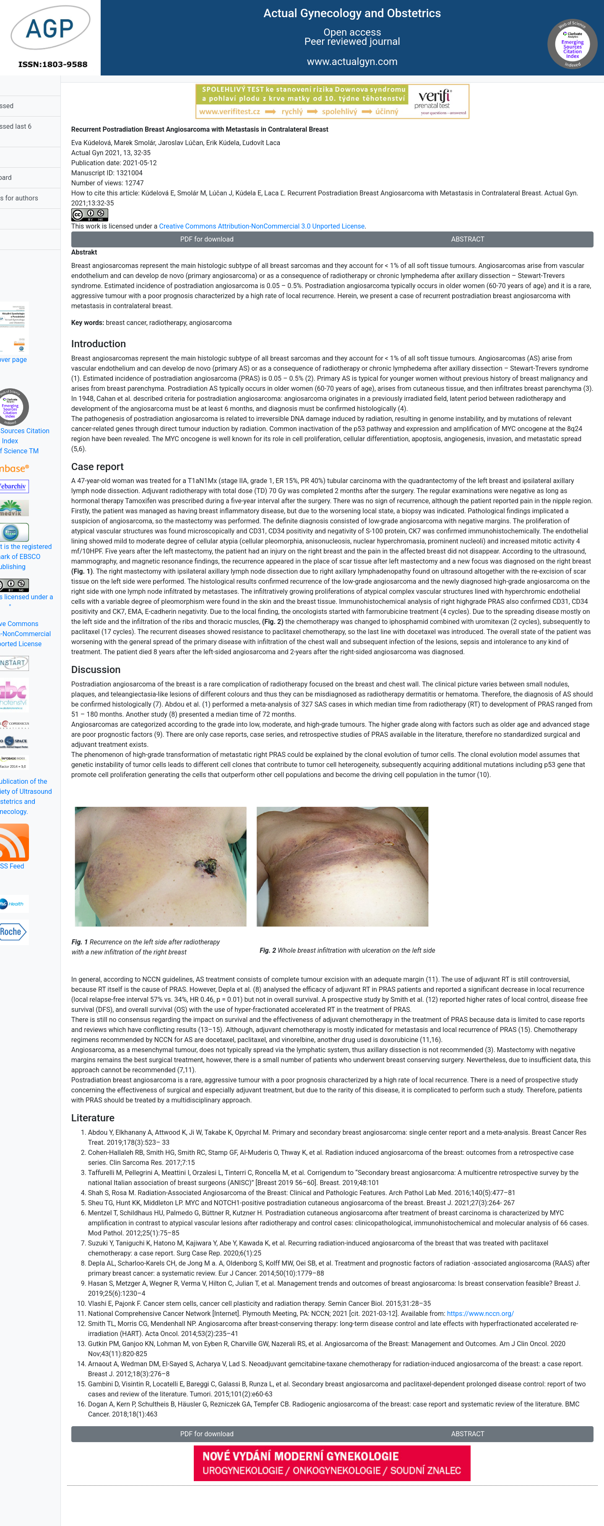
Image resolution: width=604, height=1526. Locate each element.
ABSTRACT (478, 239)
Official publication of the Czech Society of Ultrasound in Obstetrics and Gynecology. (50, 796)
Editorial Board (30, 178)
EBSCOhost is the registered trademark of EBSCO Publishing (50, 547)
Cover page (50, 333)
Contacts (21, 239)
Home (17, 85)
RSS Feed (50, 847)
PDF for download (237, 239)
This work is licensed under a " (50, 595)
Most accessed (31, 106)
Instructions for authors (43, 198)
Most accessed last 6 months (40, 131)
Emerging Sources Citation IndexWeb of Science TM (50, 421)
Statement (23, 219)
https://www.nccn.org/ (521, 1354)
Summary (22, 157)
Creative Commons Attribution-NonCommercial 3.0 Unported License (50, 634)
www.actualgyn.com (352, 62)
